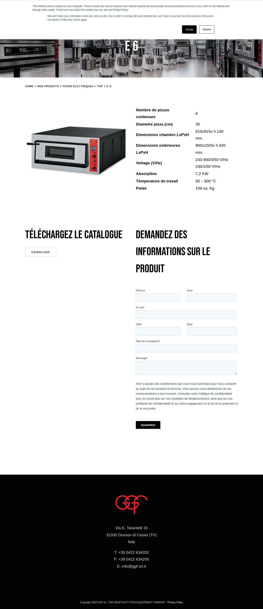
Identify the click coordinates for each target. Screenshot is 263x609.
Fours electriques (78, 86)
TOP (100, 86)
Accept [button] (189, 29)
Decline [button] (207, 29)
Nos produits (48, 86)
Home (29, 86)
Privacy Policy (175, 602)
